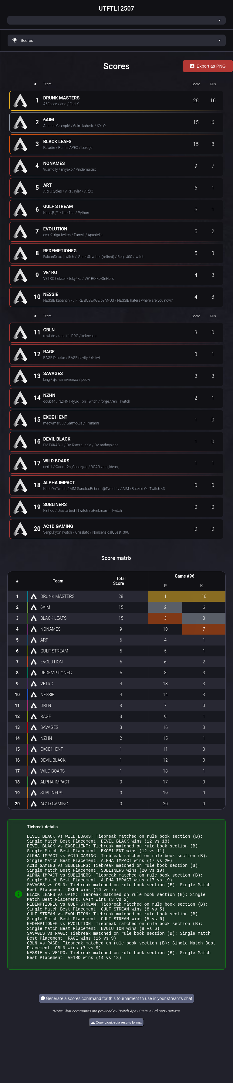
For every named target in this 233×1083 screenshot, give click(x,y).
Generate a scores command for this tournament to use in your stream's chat (116, 1022)
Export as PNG (208, 66)
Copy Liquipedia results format (116, 1046)
